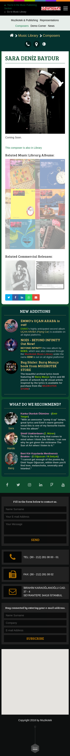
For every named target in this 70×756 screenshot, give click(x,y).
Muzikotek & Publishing (24, 20)
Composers (22, 25)
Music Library (28, 35)
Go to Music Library (15, 11)
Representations (49, 20)
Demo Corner (38, 25)
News (51, 25)
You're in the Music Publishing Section (20, 7)
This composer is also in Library (23, 147)
